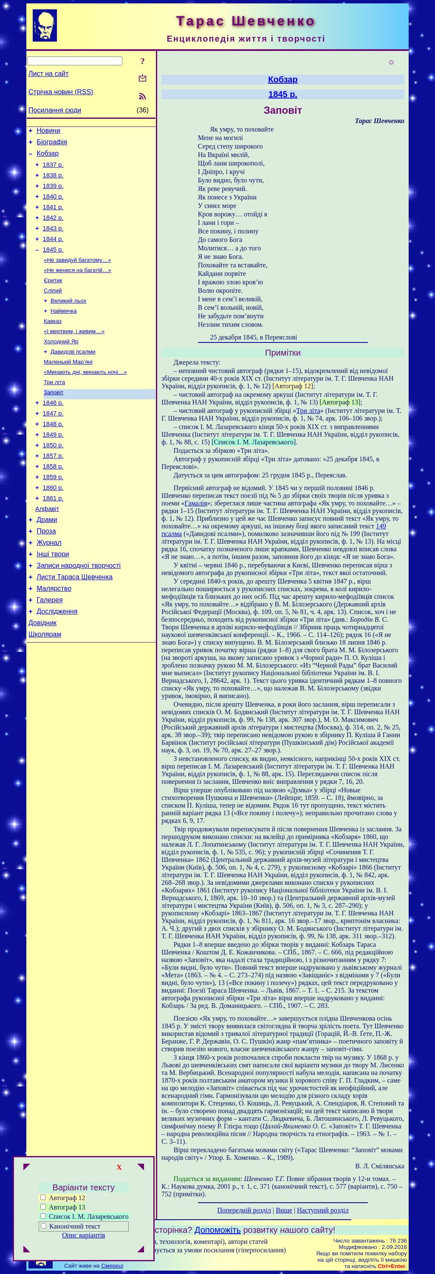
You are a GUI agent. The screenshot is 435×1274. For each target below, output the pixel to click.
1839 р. (53, 193)
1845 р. (53, 264)
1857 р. (53, 490)
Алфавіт (47, 550)
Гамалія (196, 503)
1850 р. (53, 478)
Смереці (112, 1266)
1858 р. (53, 502)
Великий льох (68, 320)
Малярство (54, 638)
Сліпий (53, 309)
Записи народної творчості (79, 613)
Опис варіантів (83, 1235)
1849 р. (53, 466)
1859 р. (53, 514)
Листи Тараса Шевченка (75, 625)
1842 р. (53, 229)
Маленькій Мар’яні (68, 386)
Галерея (49, 651)
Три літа (54, 408)
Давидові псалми (73, 375)
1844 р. (53, 253)
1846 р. (53, 431)
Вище (284, 1210)
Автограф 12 (62, 1197)
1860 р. (53, 526)
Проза (46, 574)
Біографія (52, 144)
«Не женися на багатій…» (77, 287)
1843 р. (53, 241)
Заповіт (53, 419)
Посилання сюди (54, 110)
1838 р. (53, 181)
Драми (47, 562)
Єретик (53, 298)
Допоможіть (218, 1230)
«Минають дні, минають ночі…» (85, 397)
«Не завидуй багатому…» (77, 276)
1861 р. (53, 538)
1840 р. (53, 205)
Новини (48, 131)
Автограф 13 (62, 1207)
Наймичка (64, 331)
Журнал (49, 587)
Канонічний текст (74, 1226)
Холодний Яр (61, 364)
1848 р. (53, 455)
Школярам (44, 689)
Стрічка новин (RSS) (60, 91)
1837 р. (53, 169)
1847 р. (53, 443)
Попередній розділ (244, 1210)
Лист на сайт (48, 73)
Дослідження (57, 664)
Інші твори (53, 600)
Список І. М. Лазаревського (84, 1216)
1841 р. (53, 217)
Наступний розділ (322, 1210)
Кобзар (48, 157)
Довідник (42, 676)
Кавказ (53, 342)
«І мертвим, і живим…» (74, 353)
